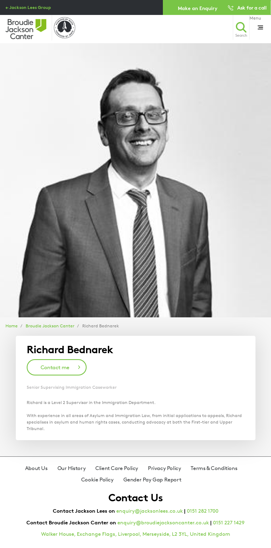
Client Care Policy (116, 468)
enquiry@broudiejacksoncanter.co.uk (163, 522)
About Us (36, 468)
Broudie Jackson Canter (50, 325)
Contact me (55, 367)
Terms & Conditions (214, 468)
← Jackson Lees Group (28, 7)
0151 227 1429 (229, 522)
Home (11, 325)
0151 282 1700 (202, 511)
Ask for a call (251, 7)
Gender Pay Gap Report (152, 479)
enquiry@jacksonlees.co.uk (149, 511)
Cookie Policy (97, 479)
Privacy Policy (164, 468)
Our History (71, 468)
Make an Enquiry (197, 8)
